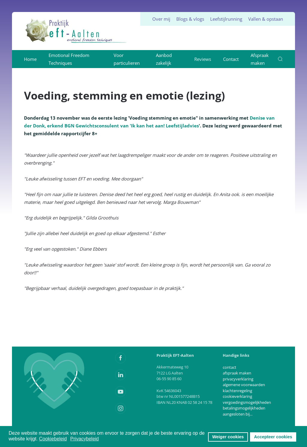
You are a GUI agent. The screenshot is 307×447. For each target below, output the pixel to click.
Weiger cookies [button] (228, 436)
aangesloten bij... (237, 414)
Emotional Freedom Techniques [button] (69, 59)
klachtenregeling (237, 390)
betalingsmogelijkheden (244, 408)
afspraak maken (237, 373)
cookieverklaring (237, 396)
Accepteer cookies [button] (273, 436)
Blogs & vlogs (190, 19)
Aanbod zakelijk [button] (164, 59)
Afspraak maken (260, 59)
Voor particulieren (127, 59)
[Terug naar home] (76, 31)
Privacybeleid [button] (84, 438)
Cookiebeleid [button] (53, 438)
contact (229, 367)
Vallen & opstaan (265, 19)
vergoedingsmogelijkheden (247, 402)
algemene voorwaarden (244, 384)
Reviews (202, 59)
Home (30, 59)
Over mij (161, 19)
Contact (231, 59)
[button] (280, 59)
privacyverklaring (238, 379)
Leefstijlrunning (226, 19)
